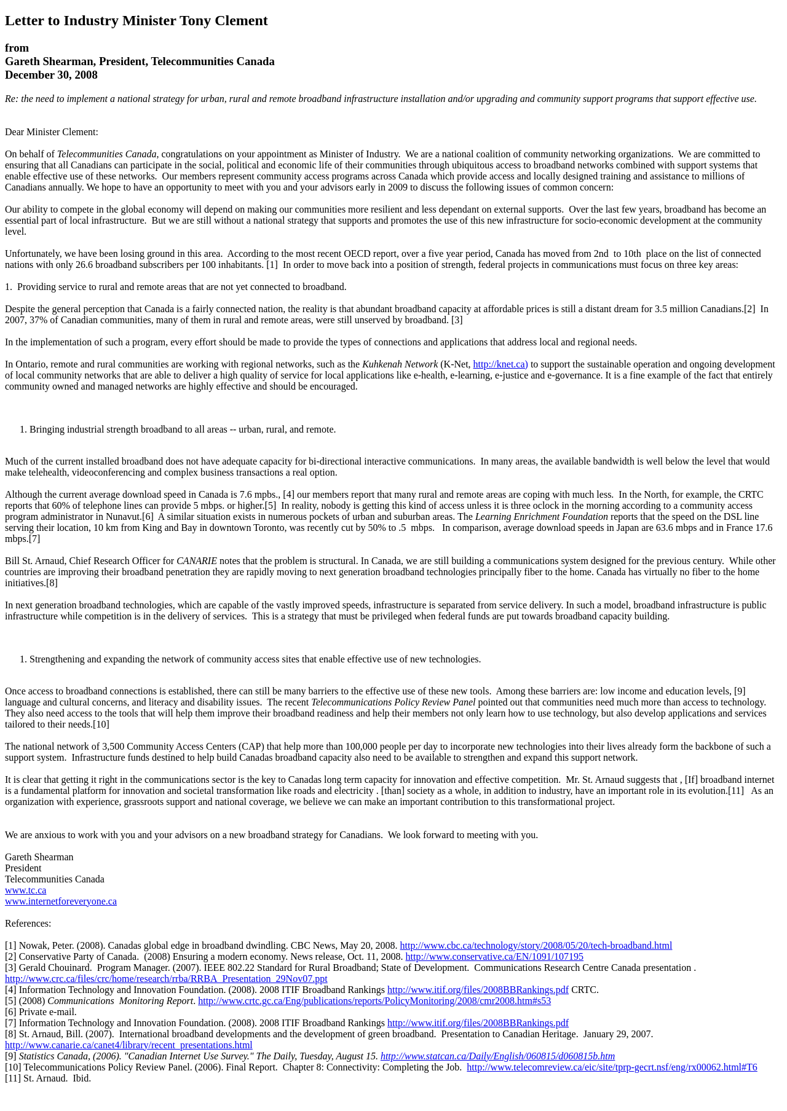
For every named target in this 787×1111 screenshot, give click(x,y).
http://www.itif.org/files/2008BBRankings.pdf (478, 989)
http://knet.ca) (500, 364)
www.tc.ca (25, 890)
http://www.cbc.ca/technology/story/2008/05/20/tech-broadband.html (536, 945)
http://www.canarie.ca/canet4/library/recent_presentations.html (129, 1045)
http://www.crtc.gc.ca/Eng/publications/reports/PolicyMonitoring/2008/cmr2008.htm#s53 (374, 1000)
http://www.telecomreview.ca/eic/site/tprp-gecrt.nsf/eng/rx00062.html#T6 (612, 1067)
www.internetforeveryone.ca (61, 901)
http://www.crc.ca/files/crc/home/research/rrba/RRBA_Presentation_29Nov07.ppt (166, 978)
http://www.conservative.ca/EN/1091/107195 (495, 956)
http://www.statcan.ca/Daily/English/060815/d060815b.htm (498, 1056)
